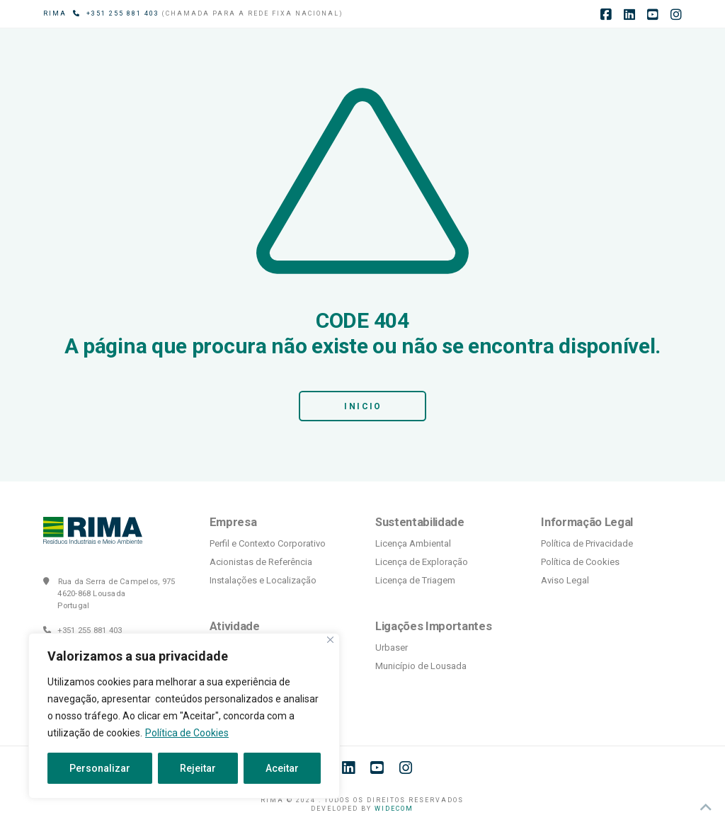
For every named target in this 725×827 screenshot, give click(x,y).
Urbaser (391, 647)
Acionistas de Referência (261, 562)
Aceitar (282, 768)
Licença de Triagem (415, 580)
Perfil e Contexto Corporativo (268, 543)
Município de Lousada (421, 666)
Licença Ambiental (413, 543)
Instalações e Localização (263, 580)
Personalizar (99, 768)
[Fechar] (330, 640)
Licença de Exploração (421, 562)
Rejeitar (198, 768)
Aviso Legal (565, 580)
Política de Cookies (187, 732)
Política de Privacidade (587, 543)
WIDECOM (394, 808)
